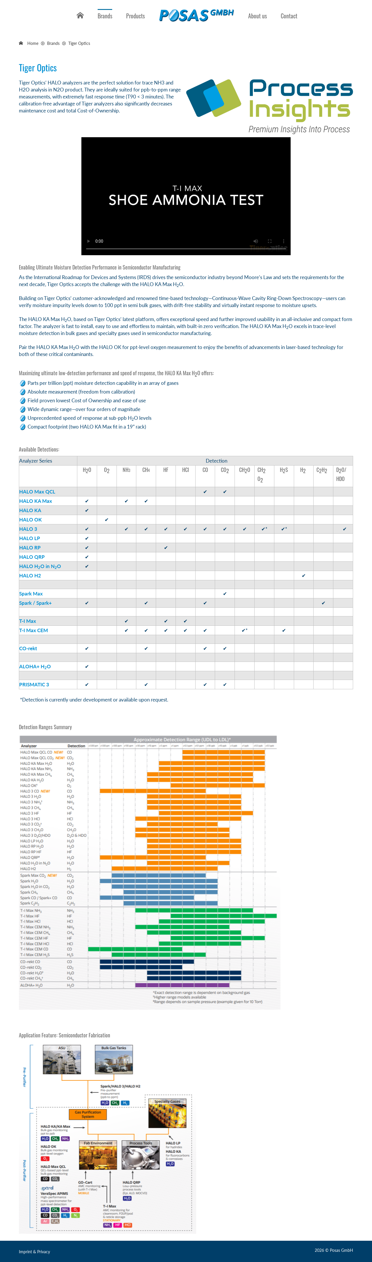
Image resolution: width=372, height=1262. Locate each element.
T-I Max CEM (33, 630)
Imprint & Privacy (34, 1251)
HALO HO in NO (40, 566)
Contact (289, 15)
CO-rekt (28, 648)
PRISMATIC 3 (34, 684)
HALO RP (30, 547)
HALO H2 (30, 575)
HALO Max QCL (37, 492)
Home (79, 20)
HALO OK (30, 520)
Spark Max (31, 594)
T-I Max (27, 621)
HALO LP (29, 538)
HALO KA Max (35, 501)
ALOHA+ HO (35, 666)
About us (257, 15)
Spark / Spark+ (35, 603)
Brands (105, 15)
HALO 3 (28, 529)
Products (135, 15)
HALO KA (30, 510)
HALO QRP (32, 557)
